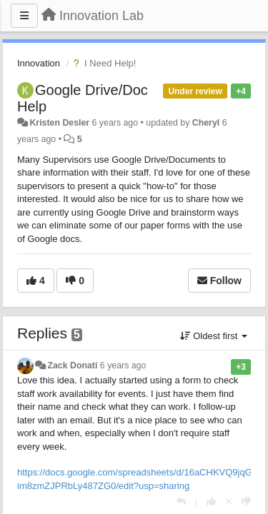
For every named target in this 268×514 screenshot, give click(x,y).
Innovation (38, 63)
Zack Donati (72, 366)
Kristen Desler (59, 123)
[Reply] (181, 501)
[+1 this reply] (211, 501)
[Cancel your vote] (228, 501)
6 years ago (123, 366)
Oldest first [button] (213, 336)
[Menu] (24, 16)
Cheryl (205, 123)
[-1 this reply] (246, 501)
